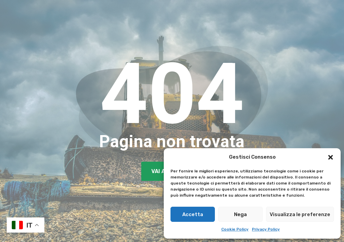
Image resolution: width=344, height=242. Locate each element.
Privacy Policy (266, 229)
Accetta (192, 214)
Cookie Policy (235, 229)
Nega (240, 214)
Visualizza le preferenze (300, 214)
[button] (330, 157)
